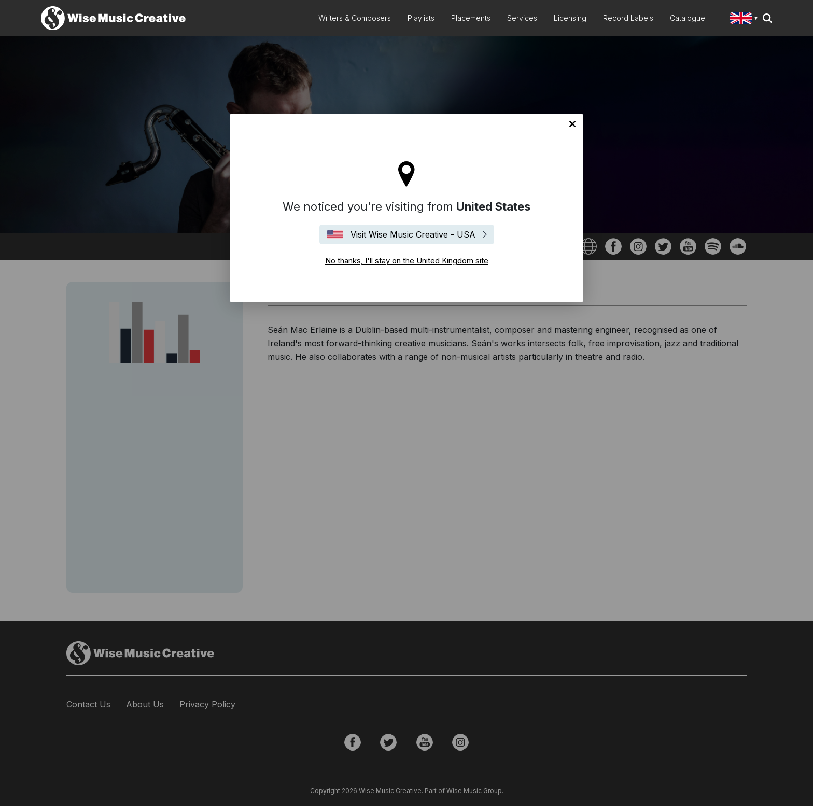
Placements (470, 17)
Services (522, 17)
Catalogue (687, 17)
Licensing (570, 17)
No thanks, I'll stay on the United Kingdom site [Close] (572, 124)
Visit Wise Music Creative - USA (413, 234)
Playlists (421, 17)
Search (767, 18)
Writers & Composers (354, 17)
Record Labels (628, 17)
